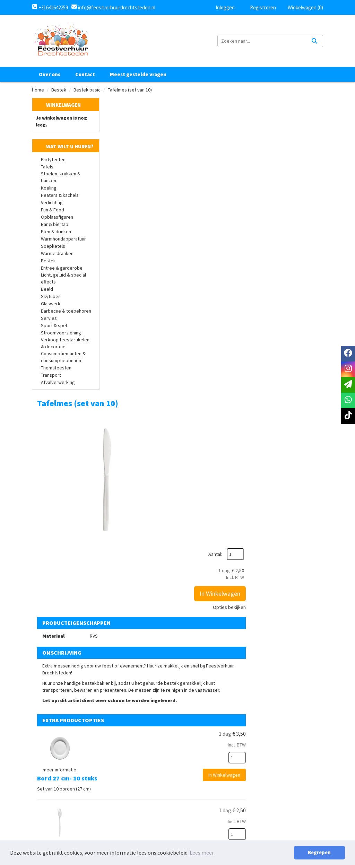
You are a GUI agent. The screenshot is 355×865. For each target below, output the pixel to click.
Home (38, 90)
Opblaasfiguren (57, 217)
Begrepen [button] (320, 852)
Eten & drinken (56, 232)
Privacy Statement (230, 755)
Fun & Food (52, 210)
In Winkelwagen (292, 159)
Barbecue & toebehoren (66, 311)
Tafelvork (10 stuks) (194, 439)
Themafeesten (56, 368)
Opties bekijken (301, 172)
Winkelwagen (63, 105)
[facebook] (348, 353)
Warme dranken (57, 254)
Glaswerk (50, 304)
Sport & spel (54, 326)
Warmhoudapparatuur (63, 239)
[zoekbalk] (262, 41)
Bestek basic (87, 90)
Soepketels (53, 246)
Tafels (47, 167)
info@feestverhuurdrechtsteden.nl (116, 7)
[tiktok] (348, 416)
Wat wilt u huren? (64, 146)
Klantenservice (56, 833)
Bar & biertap (54, 224)
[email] (348, 385)
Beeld (47, 289)
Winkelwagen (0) (302, 7)
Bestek (58, 90)
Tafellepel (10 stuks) (194, 504)
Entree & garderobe (62, 268)
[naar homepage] (61, 41)
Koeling (49, 188)
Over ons (49, 74)
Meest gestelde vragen (138, 74)
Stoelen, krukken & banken (60, 177)
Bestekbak (180, 635)
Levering (217, 767)
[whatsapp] (348, 400)
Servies (49, 318)
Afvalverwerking (58, 382)
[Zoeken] (314, 41)
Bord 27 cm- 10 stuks (195, 373)
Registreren (258, 7)
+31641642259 (50, 7)
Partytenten (53, 160)
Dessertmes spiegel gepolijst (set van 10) (213, 573)
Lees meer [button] (202, 852)
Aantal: (287, 119)
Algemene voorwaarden (236, 744)
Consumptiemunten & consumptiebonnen (63, 357)
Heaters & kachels (60, 195)
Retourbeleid (224, 779)
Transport (51, 375)
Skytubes (51, 297)
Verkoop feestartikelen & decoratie (65, 343)
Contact (85, 74)
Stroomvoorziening (61, 333)
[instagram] (348, 369)
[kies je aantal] (309, 396)
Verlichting (52, 203)
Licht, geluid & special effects (63, 278)
